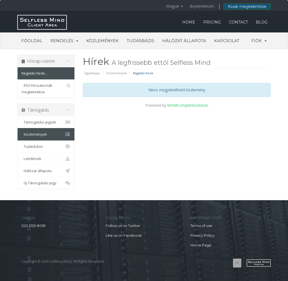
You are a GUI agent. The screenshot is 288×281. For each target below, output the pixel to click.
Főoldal (31, 40)
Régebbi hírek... (34, 73)
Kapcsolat (226, 40)
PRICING (212, 22)
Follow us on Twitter (123, 226)
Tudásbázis (140, 40)
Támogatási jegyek (46, 122)
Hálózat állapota (184, 40)
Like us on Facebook (124, 235)
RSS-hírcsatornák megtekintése (46, 88)
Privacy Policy (202, 235)
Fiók (259, 40)
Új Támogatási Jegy (46, 183)
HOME (188, 22)
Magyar (174, 6)
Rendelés (64, 40)
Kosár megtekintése (247, 6)
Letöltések (46, 158)
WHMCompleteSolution (187, 105)
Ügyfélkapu (92, 73)
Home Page (200, 245)
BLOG (262, 22)
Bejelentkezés (202, 6)
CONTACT (238, 22)
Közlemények (102, 40)
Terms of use (201, 226)
